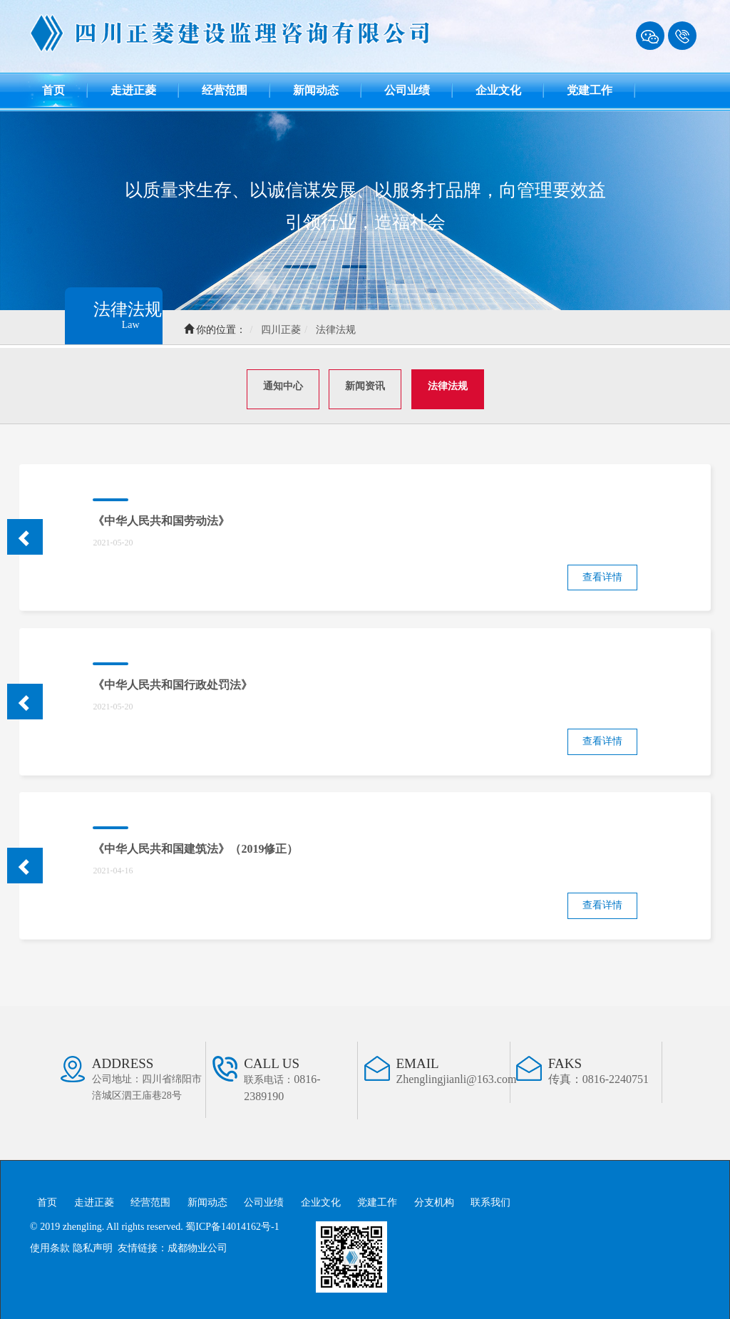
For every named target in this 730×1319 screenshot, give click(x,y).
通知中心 (283, 383)
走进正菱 (94, 1199)
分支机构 (434, 1199)
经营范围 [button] (224, 90)
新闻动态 (207, 1199)
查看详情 (602, 573)
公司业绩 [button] (407, 90)
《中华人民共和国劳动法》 (161, 517)
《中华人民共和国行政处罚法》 (172, 682)
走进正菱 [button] (133, 90)
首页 (65, 87)
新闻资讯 (365, 383)
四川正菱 (288, 329)
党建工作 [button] (589, 90)
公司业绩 (264, 1199)
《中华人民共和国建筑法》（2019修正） (195, 846)
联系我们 (490, 1199)
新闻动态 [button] (316, 90)
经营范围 (150, 1199)
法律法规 (343, 329)
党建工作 (377, 1199)
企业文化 (321, 1199)
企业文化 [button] (498, 90)
